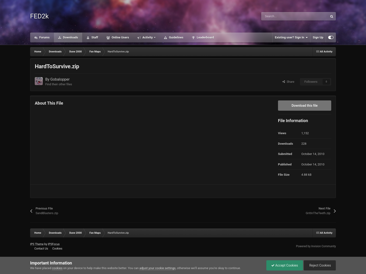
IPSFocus (54, 244)
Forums (44, 37)
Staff (94, 37)
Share (288, 81)
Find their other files (58, 84)
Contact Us (41, 248)
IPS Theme (37, 244)
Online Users (120, 37)
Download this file (305, 105)
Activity (148, 37)
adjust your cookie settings (157, 268)
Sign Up (318, 37)
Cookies (57, 248)
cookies (57, 268)
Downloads (70, 37)
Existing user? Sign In (291, 37)
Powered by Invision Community (316, 246)
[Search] (284, 16)
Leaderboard (205, 37)
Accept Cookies (284, 265)
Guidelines (175, 37)
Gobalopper (60, 79)
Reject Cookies (320, 265)
